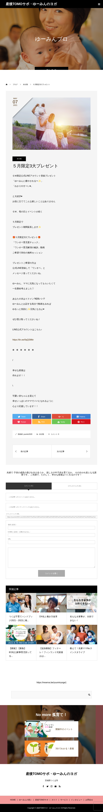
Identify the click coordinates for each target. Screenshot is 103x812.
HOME (13, 800)
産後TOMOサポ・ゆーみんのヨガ (31, 4)
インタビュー (76, 800)
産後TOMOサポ (41, 800)
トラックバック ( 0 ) (74, 486)
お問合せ (89, 800)
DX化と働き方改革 (48, 616)
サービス (64, 800)
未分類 (19, 159)
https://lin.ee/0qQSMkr (23, 340)
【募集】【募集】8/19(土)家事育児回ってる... (20, 652)
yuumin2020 (27, 434)
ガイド (54, 800)
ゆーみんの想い (25, 800)
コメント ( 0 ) (28, 486)
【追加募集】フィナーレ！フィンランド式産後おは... (51, 652)
